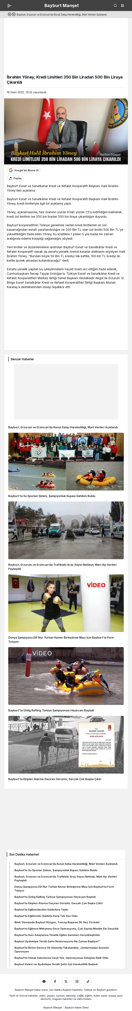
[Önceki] (10, 14)
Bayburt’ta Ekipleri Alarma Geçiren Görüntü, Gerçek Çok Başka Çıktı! (54, 779)
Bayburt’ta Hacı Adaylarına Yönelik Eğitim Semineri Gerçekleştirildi (57, 935)
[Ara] (115, 5)
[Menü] (9, 5)
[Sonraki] (14, 14)
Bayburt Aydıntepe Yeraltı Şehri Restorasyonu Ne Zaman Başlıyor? (57, 941)
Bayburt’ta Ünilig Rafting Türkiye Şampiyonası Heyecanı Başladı (51, 710)
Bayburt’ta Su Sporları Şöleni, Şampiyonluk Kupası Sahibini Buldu (51, 496)
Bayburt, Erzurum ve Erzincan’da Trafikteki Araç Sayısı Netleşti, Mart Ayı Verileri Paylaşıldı (65, 878)
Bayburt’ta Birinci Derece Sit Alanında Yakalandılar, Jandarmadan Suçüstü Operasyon (61, 949)
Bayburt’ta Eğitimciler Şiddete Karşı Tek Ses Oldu (46, 916)
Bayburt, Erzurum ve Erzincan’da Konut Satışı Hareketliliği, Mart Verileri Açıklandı (63, 427)
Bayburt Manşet (61, 5)
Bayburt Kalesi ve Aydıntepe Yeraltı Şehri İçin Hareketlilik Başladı (56, 964)
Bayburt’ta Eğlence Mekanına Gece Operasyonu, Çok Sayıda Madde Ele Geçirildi (66, 928)
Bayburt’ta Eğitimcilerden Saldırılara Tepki (41, 909)
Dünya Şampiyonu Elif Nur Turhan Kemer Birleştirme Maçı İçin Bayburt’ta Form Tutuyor (64, 888)
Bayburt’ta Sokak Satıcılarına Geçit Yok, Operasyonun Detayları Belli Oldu (61, 957)
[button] (122, 5)
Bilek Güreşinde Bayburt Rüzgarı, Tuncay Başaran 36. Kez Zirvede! (57, 922)
